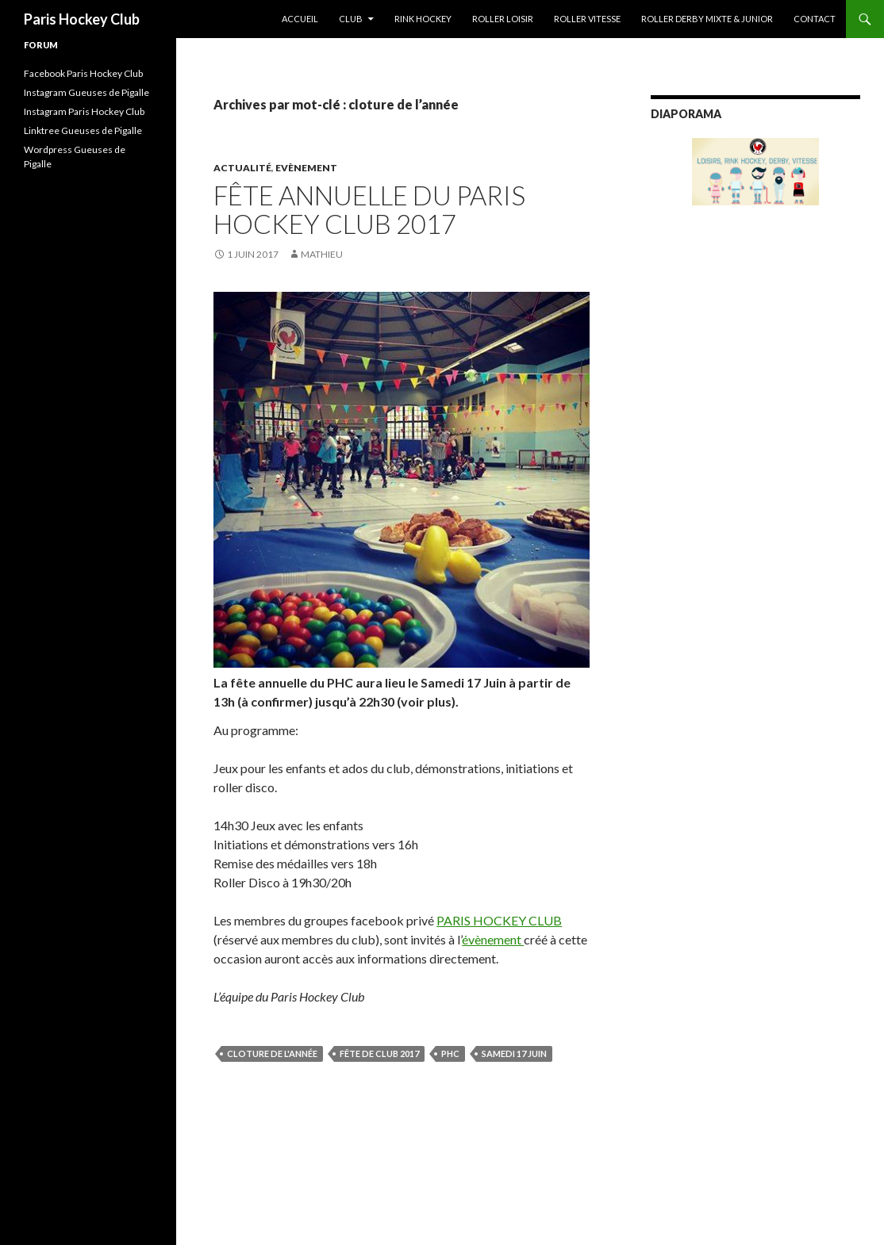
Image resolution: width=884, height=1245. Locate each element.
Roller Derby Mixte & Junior (707, 18)
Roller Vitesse (587, 18)
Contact (815, 18)
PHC (450, 1053)
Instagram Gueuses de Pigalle (86, 92)
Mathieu (322, 254)
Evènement (306, 168)
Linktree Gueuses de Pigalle (83, 130)
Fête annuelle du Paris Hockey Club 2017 (369, 209)
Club (351, 18)
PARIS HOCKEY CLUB (499, 920)
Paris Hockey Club (82, 19)
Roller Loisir (502, 18)
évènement (493, 939)
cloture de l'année (272, 1053)
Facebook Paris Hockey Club (83, 73)
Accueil (300, 18)
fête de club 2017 (379, 1053)
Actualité (242, 168)
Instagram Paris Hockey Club (84, 111)
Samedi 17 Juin (514, 1053)
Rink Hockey (423, 18)
